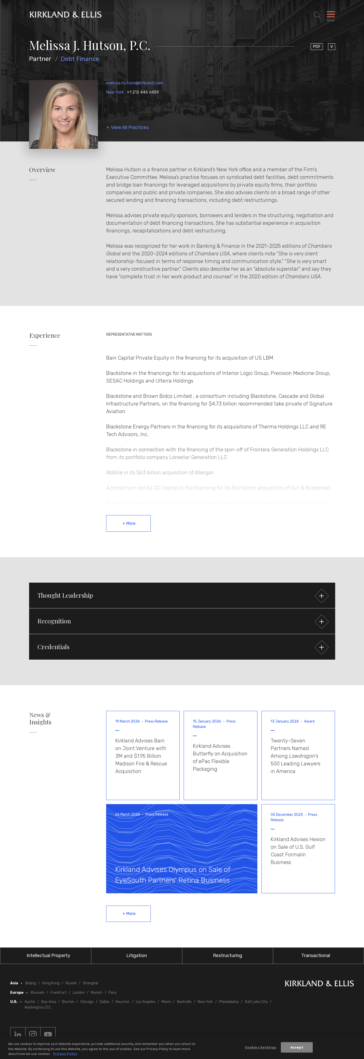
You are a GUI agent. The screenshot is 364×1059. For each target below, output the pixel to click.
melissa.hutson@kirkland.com (134, 83)
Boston (68, 1002)
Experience (44, 335)
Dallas (104, 1002)
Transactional (315, 955)
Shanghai (90, 983)
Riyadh (71, 983)
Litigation (136, 955)
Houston (123, 1002)
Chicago (87, 1002)
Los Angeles (145, 1002)
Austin (29, 1002)
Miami (166, 1002)
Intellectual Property (48, 955)
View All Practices (129, 127)
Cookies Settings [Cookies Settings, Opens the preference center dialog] (260, 1048)
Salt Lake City (256, 1002)
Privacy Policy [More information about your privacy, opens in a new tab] (65, 1054)
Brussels (37, 992)
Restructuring (227, 955)
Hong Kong (50, 983)
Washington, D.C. (38, 1007)
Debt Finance (80, 58)
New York (115, 92)
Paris (112, 992)
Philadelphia (229, 1002)
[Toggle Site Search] (317, 15)
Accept (296, 1048)
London (79, 992)
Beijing (30, 983)
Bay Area (48, 1002)
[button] (182, 595)
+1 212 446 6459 (143, 92)
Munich (96, 992)
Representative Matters (129, 334)
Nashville (184, 1002)
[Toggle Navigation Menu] (331, 15)
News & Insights (40, 718)
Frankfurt (59, 992)
